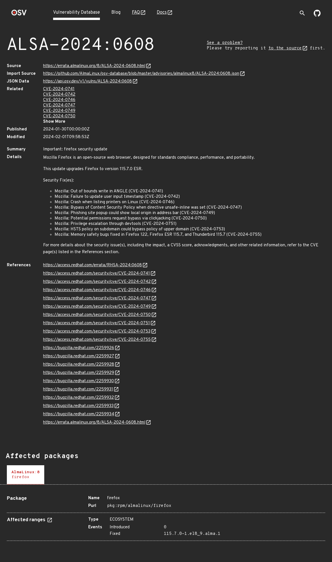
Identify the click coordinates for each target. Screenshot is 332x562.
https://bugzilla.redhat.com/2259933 (78, 406)
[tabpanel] (166, 516)
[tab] (25, 474)
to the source (285, 48)
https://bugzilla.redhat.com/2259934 (78, 414)
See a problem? (225, 43)
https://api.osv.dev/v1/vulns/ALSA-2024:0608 (87, 81)
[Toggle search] (302, 13)
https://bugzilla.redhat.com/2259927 (78, 356)
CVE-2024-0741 (59, 89)
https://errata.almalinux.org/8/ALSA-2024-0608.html (94, 66)
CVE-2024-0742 (59, 94)
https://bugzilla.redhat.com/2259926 (78, 348)
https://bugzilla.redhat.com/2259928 (78, 364)
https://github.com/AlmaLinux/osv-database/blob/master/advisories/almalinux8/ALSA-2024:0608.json (141, 73)
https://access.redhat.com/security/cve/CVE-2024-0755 (97, 340)
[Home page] (19, 14)
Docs (162, 12)
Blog (115, 12)
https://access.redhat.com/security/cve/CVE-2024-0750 (97, 315)
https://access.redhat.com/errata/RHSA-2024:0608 (92, 265)
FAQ (136, 12)
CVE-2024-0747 (59, 105)
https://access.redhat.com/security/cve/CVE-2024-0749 (97, 306)
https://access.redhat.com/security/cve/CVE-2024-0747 (97, 298)
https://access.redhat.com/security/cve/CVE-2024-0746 (97, 290)
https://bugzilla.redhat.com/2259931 (78, 389)
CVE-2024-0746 (59, 100)
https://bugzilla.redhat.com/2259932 (78, 397)
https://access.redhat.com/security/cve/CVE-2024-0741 (96, 273)
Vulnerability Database (76, 12)
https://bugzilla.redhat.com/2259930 (78, 381)
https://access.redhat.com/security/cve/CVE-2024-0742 (97, 282)
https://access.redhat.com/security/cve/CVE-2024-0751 (96, 323)
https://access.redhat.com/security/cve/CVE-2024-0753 (96, 331)
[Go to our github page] (317, 15)
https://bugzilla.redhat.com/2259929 (78, 373)
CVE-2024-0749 (59, 111)
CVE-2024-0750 (59, 116)
